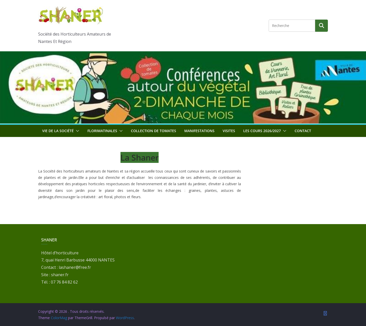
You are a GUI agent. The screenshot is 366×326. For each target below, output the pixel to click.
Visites (229, 130)
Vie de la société (58, 130)
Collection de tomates (153, 130)
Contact (303, 130)
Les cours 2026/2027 (262, 130)
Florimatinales (102, 130)
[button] (76, 130)
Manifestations (199, 130)
